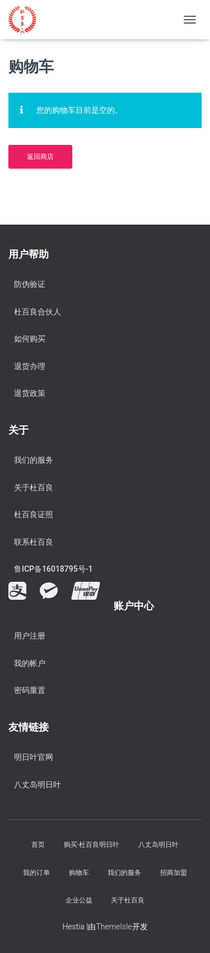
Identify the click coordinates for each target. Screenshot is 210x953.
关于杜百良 (33, 487)
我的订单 (36, 873)
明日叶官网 (33, 757)
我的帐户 (29, 663)
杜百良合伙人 (37, 311)
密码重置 (29, 690)
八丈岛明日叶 (37, 784)
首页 (38, 845)
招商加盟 (173, 873)
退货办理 (29, 366)
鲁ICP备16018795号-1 (53, 568)
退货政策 (29, 393)
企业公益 (79, 900)
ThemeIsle (114, 926)
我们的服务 (33, 459)
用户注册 (29, 635)
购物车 (79, 873)
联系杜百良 (33, 541)
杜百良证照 (33, 514)
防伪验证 (29, 284)
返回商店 (40, 157)
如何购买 (29, 338)
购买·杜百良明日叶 (91, 845)
